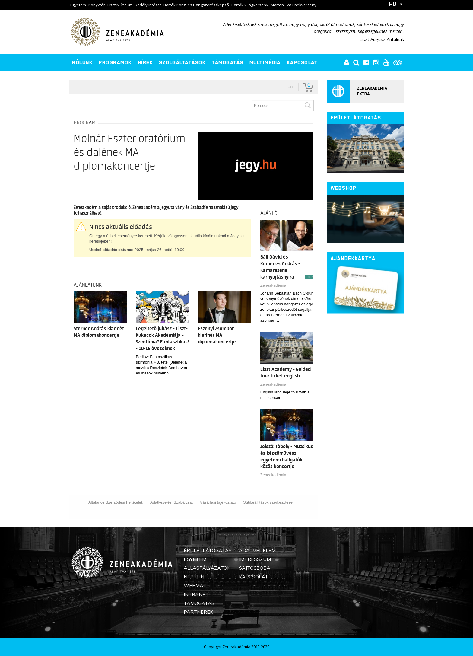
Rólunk (82, 62)
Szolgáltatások (182, 62)
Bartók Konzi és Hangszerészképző (196, 5)
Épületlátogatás (356, 118)
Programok (115, 62)
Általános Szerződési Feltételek (115, 502)
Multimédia (265, 62)
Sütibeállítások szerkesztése (268, 502)
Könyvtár (96, 5)
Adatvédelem (257, 550)
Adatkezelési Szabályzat (171, 502)
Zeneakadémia (273, 285)
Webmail (195, 585)
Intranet (196, 594)
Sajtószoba (254, 568)
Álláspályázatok (207, 568)
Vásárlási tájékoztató (218, 502)
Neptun (194, 577)
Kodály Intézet (148, 5)
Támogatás (227, 62)
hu (290, 87)
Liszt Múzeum (119, 5)
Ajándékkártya (353, 258)
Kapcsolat (302, 62)
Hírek (145, 62)
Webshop (343, 188)
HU (392, 4)
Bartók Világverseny (249, 5)
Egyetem (78, 5)
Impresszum (255, 559)
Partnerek (198, 612)
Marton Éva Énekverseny (293, 5)
